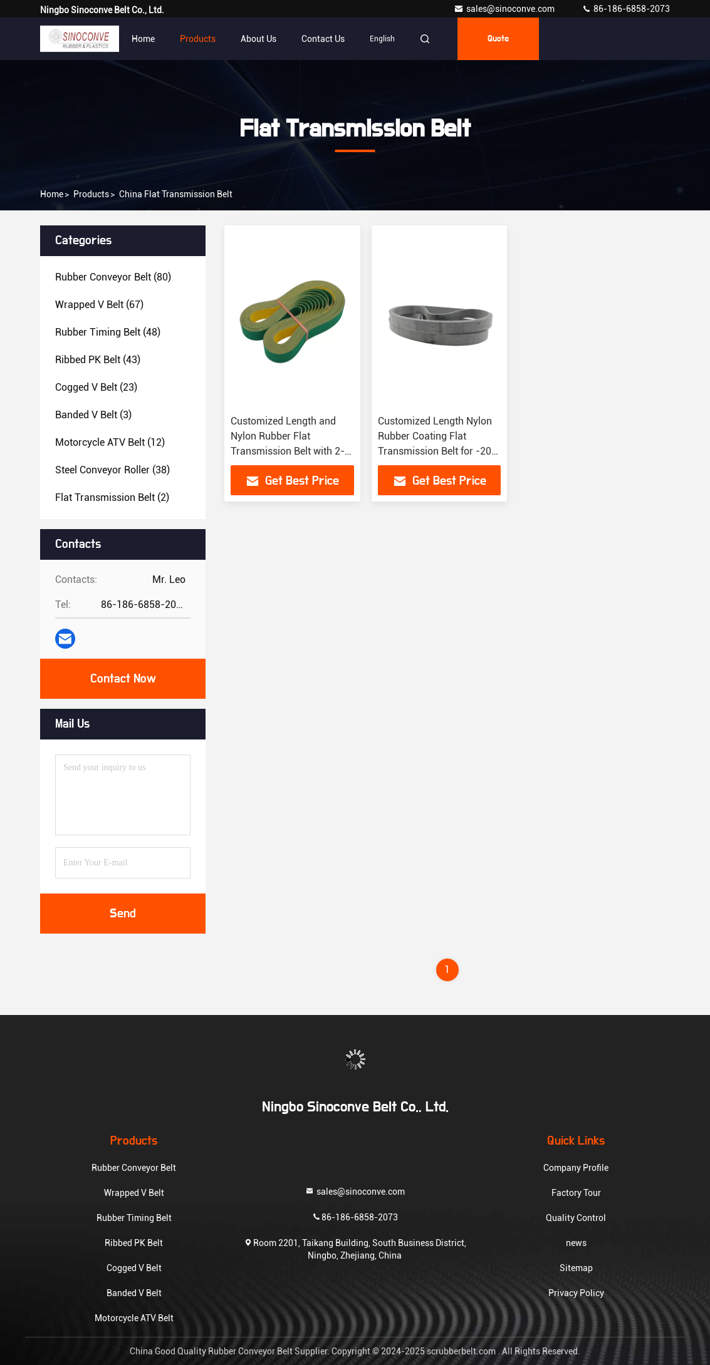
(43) (97, 360)
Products (198, 39)
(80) (113, 277)
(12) (110, 442)
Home (143, 39)
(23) (96, 387)
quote (498, 38)
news (576, 1243)
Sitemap (576, 1268)
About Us (258, 39)
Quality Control (576, 1218)
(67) (99, 305)
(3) (93, 415)
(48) (107, 332)
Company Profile (575, 1168)
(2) (112, 497)
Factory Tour (576, 1193)
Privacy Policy (576, 1293)
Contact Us (323, 39)
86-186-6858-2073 (626, 9)
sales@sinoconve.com (505, 9)
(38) (112, 470)
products (91, 194)
